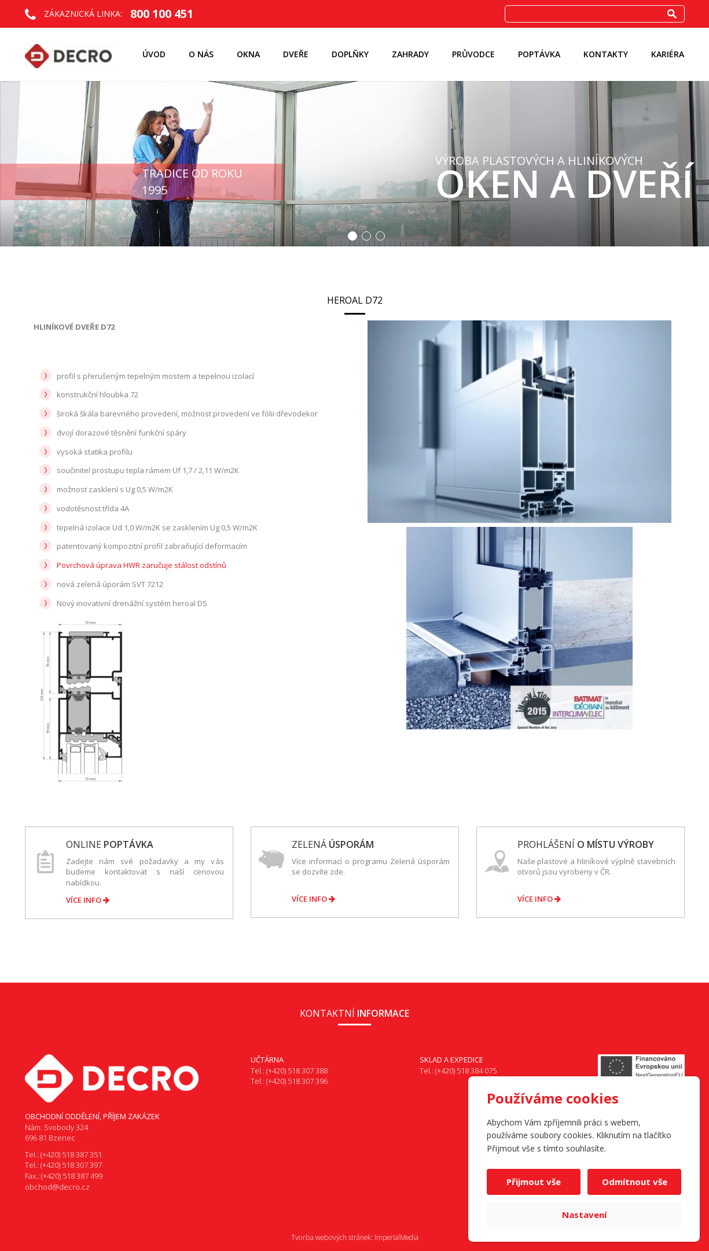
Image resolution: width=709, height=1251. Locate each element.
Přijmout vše (533, 1181)
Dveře (295, 54)
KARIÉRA (667, 54)
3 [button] (380, 236)
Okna (248, 54)
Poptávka (539, 54)
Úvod (154, 54)
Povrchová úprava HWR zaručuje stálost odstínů (141, 565)
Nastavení (584, 1214)
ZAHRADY (410, 54)
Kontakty (605, 54)
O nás (201, 54)
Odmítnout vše (634, 1181)
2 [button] (366, 236)
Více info (87, 900)
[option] (354, 163)
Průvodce (473, 54)
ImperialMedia (396, 1237)
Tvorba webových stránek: (332, 1237)
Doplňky (350, 54)
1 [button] (352, 236)
